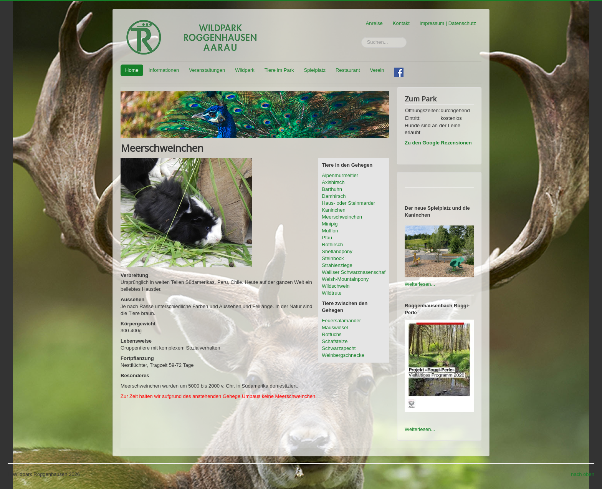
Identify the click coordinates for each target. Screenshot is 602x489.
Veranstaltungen (207, 70)
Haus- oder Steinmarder (348, 203)
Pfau (327, 237)
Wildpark (245, 70)
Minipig (329, 224)
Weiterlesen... (420, 284)
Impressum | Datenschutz (448, 23)
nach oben (582, 474)
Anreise (374, 23)
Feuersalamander (341, 320)
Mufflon (330, 231)
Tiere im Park (279, 70)
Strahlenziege (337, 265)
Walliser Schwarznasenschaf (353, 272)
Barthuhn (332, 189)
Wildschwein (335, 286)
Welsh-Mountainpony (345, 279)
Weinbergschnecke (343, 355)
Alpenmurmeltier (340, 175)
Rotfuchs (331, 334)
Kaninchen (333, 210)
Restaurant (348, 70)
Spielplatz (315, 70)
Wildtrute (331, 293)
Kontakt (401, 23)
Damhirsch (334, 196)
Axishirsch (333, 182)
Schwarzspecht (339, 348)
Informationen (164, 70)
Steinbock (333, 258)
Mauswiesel (335, 327)
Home (132, 70)
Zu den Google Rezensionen (438, 143)
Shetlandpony (337, 251)
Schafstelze (334, 341)
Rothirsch (332, 244)
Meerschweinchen (342, 217)
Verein (377, 70)
